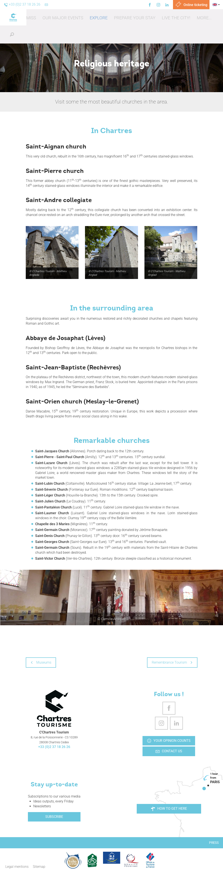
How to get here (169, 809)
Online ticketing (191, 5)
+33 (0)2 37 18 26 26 (54, 747)
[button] (62, 17)
